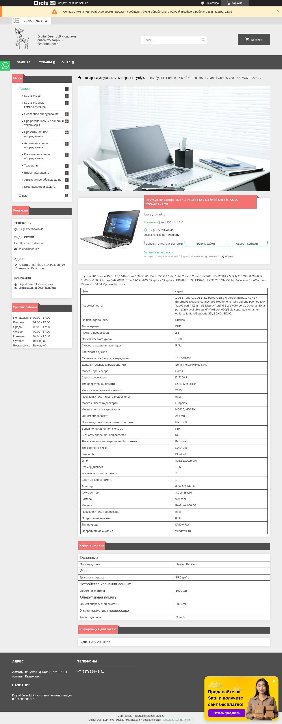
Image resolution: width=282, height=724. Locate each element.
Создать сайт (66, 3)
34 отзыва (212, 3)
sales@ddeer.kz (29, 249)
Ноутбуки (139, 78)
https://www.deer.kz (31, 243)
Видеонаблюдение (36, 172)
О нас (66, 62)
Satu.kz (159, 715)
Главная (23, 62)
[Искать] (203, 40)
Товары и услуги (96, 78)
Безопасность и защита (40, 186)
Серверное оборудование (41, 114)
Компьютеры (120, 78)
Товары (45, 62)
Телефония (31, 165)
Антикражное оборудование (42, 179)
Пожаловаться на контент (177, 719)
